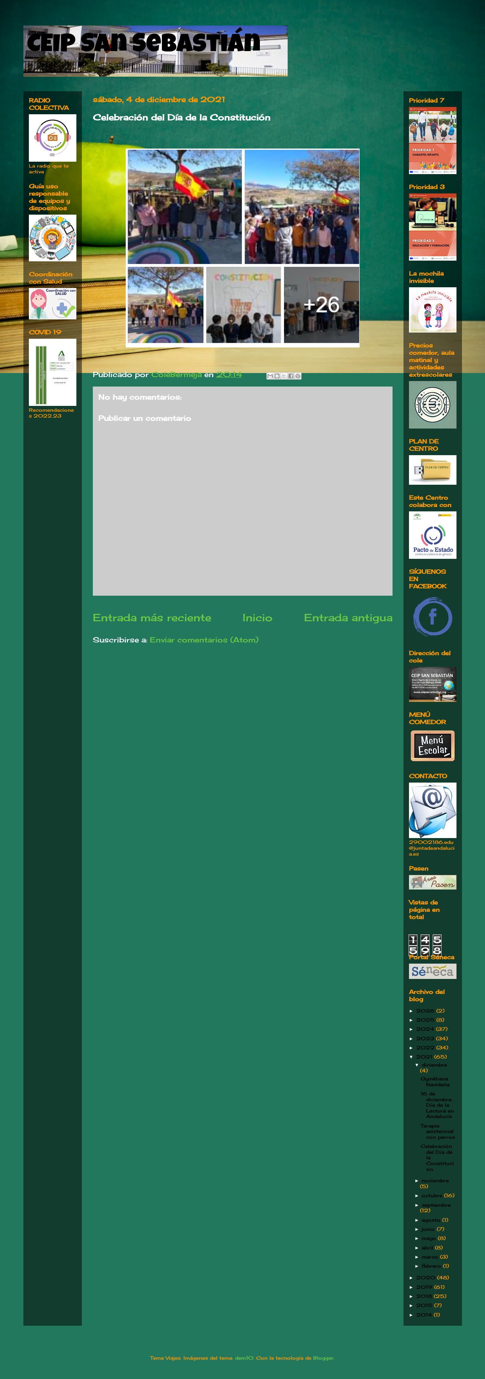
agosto (432, 1220)
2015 (425, 1305)
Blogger (323, 1358)
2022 (426, 1047)
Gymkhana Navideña (435, 1081)
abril (428, 1248)
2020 (426, 1277)
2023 (426, 1038)
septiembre (436, 1205)
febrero (432, 1266)
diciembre (434, 1065)
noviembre (435, 1180)
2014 (425, 1315)
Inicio (257, 617)
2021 (425, 1057)
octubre (433, 1195)
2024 (426, 1029)
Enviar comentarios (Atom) (204, 639)
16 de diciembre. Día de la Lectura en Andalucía (437, 1105)
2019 (425, 1287)
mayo (430, 1238)
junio (429, 1229)
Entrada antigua (348, 617)
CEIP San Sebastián (144, 46)
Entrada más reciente (152, 617)
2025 (426, 1020)
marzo (431, 1257)
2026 (426, 1011)
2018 (425, 1296)
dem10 (244, 1358)
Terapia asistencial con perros (438, 1131)
